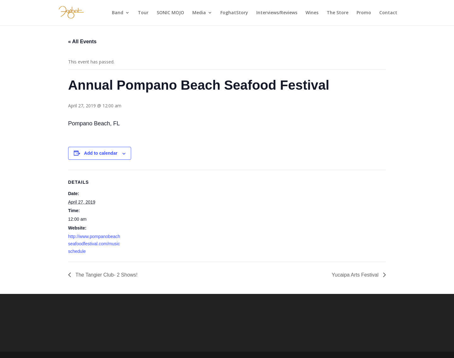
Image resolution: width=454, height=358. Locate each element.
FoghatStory (234, 12)
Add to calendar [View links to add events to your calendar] (101, 153)
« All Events (82, 41)
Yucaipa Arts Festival (356, 274)
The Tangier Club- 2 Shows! (105, 274)
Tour (143, 12)
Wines (312, 12)
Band (117, 12)
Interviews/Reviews (276, 12)
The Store (337, 12)
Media (199, 12)
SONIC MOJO (170, 12)
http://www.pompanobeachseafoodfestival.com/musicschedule (94, 244)
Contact (388, 12)
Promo (364, 12)
